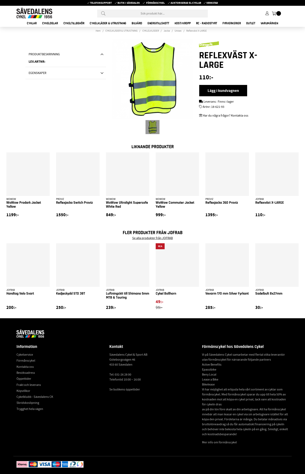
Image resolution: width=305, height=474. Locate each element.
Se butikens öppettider (124, 389)
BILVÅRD (137, 23)
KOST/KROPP (183, 23)
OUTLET (250, 23)
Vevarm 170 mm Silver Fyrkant (227, 293)
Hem (98, 30)
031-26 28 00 (123, 375)
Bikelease (208, 384)
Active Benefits (211, 365)
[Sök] (152, 14)
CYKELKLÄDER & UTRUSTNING (108, 23)
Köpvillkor (23, 391)
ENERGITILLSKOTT (158, 23)
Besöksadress (26, 373)
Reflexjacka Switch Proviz (74, 202)
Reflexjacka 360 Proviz (221, 202)
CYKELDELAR (50, 23)
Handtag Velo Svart (20, 293)
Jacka (167, 30)
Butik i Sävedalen (129, 3)
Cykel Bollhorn (166, 293)
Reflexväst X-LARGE (196, 30)
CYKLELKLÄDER (150, 30)
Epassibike (209, 370)
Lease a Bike (210, 380)
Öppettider (24, 379)
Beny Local (209, 375)
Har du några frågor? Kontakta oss (225, 116)
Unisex (178, 30)
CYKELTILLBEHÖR (74, 23)
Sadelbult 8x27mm (268, 293)
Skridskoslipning (28, 403)
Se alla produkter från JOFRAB (152, 238)
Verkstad (212, 3)
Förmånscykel (155, 3)
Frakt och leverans (29, 385)
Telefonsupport (101, 3)
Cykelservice (25, 355)
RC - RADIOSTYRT (206, 23)
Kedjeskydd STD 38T (70, 293)
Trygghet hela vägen (30, 409)
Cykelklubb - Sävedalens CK (35, 397)
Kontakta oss (25, 367)
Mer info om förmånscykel (219, 442)
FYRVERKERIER (231, 23)
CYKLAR (32, 23)
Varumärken (269, 23)
